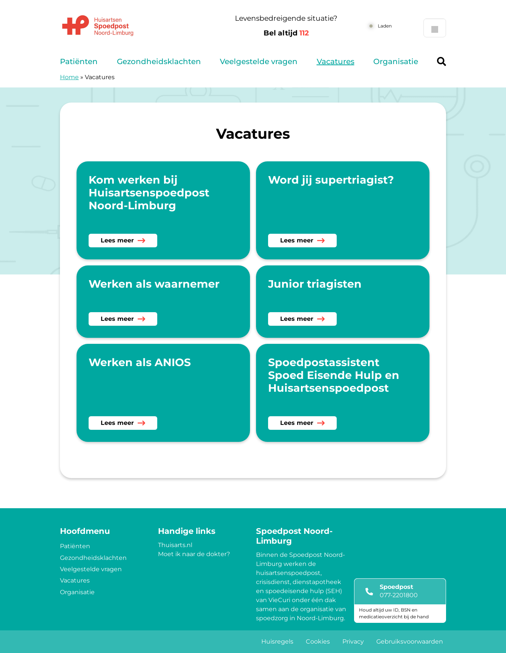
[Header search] (441, 61)
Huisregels (277, 641)
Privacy (353, 641)
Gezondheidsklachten (159, 61)
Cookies (318, 641)
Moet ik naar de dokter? (194, 554)
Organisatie (395, 61)
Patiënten (79, 61)
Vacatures (335, 61)
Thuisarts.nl (175, 545)
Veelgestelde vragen (258, 61)
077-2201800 (399, 595)
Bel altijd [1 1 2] (286, 33)
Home (69, 77)
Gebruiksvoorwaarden (409, 641)
